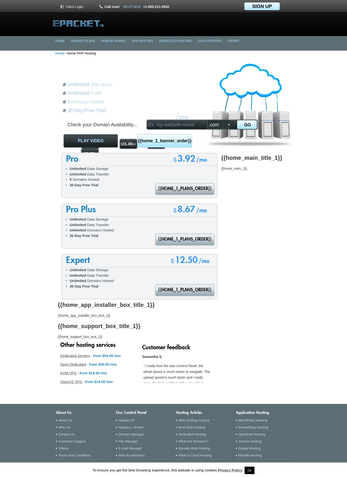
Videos (63, 448)
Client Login (74, 6)
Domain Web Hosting (194, 448)
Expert (78, 261)
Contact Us (66, 434)
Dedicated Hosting (175, 41)
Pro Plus (81, 210)
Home (60, 41)
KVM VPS (68, 373)
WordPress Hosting (252, 420)
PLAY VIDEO (91, 140)
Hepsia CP (126, 420)
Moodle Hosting (250, 455)
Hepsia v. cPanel (130, 427)
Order (233, 41)
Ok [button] (249, 470)
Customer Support (72, 441)
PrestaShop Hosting (253, 427)
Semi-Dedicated (73, 364)
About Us (65, 420)
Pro (72, 159)
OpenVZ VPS (71, 382)
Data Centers (210, 41)
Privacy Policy (230, 470)
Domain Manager (131, 434)
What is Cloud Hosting (195, 455)
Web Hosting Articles (193, 420)
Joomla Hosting (250, 441)
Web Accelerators (131, 455)
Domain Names (113, 41)
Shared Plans (83, 41)
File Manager (128, 441)
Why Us (64, 427)
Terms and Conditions (74, 455)
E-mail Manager (130, 448)
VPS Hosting (142, 41)
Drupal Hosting (249, 448)
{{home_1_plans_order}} (185, 189)
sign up (262, 6)
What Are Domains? (193, 441)
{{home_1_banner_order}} (164, 140)
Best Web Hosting (191, 427)
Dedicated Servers (75, 356)
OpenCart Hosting (251, 434)
